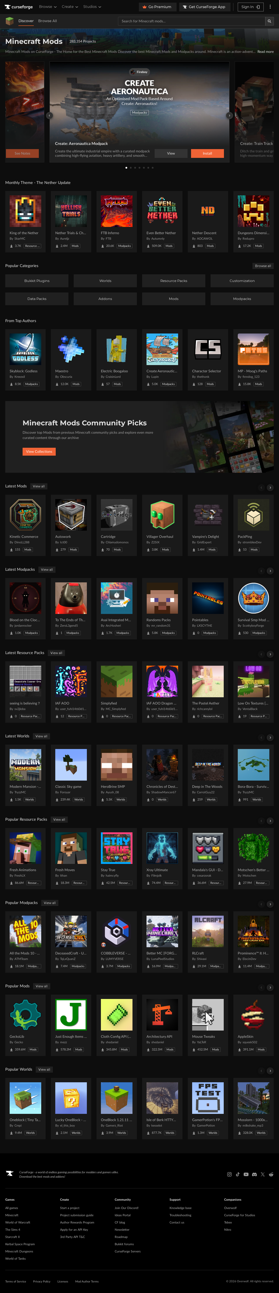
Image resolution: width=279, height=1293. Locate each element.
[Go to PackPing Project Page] (253, 525)
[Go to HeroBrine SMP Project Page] (117, 775)
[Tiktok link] (237, 1174)
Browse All (47, 21)
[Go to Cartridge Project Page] (117, 525)
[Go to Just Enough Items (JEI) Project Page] (71, 1025)
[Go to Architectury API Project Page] (162, 1025)
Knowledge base (180, 1208)
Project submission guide (76, 1215)
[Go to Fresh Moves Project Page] (71, 858)
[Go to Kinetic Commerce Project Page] (25, 525)
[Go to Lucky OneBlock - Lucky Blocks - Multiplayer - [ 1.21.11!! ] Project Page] (71, 1108)
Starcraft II (12, 1237)
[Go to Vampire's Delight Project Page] (208, 525)
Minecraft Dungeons (19, 1251)
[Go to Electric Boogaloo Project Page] (117, 360)
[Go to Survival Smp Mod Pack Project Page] (253, 608)
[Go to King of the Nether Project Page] (25, 221)
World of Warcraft (17, 1222)
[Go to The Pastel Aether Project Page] (208, 692)
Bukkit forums (124, 1244)
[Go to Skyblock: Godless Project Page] (25, 360)
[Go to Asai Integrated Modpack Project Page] (117, 608)
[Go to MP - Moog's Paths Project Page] (253, 360)
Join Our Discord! (127, 1208)
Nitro (227, 1229)
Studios (92, 7)
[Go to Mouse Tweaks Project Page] (208, 1025)
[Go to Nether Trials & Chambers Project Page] (71, 221)
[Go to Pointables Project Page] (208, 608)
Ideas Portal (123, 1215)
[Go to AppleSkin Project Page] (253, 1025)
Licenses (62, 1281)
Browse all (263, 266)
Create (70, 7)
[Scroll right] (270, 487)
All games (11, 1208)
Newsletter (122, 1229)
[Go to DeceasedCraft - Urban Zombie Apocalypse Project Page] (71, 942)
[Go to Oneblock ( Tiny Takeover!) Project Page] (25, 1108)
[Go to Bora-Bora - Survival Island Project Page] (253, 775)
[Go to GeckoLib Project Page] (25, 1025)
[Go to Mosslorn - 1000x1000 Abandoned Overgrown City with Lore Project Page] (253, 1108)
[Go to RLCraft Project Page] (208, 942)
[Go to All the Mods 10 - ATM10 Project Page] (25, 942)
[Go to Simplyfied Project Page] (117, 692)
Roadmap (121, 1237)
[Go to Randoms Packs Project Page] (162, 608)
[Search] (269, 21)
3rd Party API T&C (72, 1237)
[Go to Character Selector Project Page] (208, 360)
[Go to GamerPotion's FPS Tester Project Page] (208, 1108)
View (171, 153)
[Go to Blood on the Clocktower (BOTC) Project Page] (25, 608)
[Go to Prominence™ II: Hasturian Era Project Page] (253, 942)
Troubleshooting (180, 1215)
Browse (48, 7)
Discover (26, 21)
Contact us (177, 1222)
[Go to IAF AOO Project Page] (71, 692)
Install (207, 153)
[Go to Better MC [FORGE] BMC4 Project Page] (162, 942)
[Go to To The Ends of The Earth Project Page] (71, 608)
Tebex (228, 1222)
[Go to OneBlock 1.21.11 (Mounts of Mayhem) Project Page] (117, 1108)
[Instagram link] (229, 1174)
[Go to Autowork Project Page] (71, 525)
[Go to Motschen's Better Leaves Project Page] (253, 858)
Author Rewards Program (77, 1222)
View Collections (39, 451)
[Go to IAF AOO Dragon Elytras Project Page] (162, 692)
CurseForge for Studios (239, 1215)
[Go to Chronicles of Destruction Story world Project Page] (162, 775)
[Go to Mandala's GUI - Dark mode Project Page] (208, 858)
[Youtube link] (246, 1174)
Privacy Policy (41, 1281)
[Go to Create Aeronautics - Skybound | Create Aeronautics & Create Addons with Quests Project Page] (162, 360)
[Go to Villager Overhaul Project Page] (162, 525)
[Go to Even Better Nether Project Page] (162, 221)
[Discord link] (254, 1174)
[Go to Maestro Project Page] (71, 360)
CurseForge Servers (128, 1251)
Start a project (69, 1208)
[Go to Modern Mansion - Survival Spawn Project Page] (25, 775)
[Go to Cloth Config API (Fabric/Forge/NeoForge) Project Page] (117, 1025)
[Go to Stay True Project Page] (117, 858)
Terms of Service (15, 1281)
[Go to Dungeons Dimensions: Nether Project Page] (253, 221)
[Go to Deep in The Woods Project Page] (208, 775)
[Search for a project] (192, 21)
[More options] (270, 7)
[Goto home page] (19, 7)
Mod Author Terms (87, 1281)
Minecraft (11, 1215)
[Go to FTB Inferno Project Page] (117, 221)
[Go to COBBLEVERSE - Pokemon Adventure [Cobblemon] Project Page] (117, 942)
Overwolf (230, 1208)
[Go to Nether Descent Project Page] (208, 221)
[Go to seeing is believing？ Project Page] (25, 692)
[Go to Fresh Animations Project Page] (25, 858)
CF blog (120, 1222)
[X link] (262, 1174)
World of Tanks (15, 1258)
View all (39, 486)
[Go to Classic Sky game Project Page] (71, 775)
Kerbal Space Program (20, 1244)
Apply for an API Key (74, 1229)
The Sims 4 (12, 1229)
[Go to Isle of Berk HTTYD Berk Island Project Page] (162, 1108)
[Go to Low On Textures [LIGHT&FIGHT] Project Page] (253, 692)
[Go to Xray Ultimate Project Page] (162, 858)
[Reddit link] (271, 1174)
